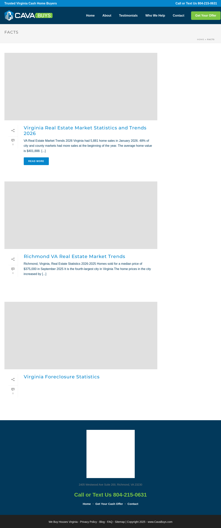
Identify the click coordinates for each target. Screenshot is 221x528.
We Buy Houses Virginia (63, 521)
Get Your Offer (205, 15)
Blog (102, 521)
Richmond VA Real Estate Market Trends (74, 256)
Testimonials (128, 15)
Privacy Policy (88, 521)
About (106, 15)
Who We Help (155, 15)
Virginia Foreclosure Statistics (62, 377)
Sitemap (120, 521)
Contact (178, 15)
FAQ (110, 521)
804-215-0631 (207, 3)
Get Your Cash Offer (109, 503)
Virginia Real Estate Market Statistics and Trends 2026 (85, 130)
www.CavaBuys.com (160, 521)
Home (90, 15)
